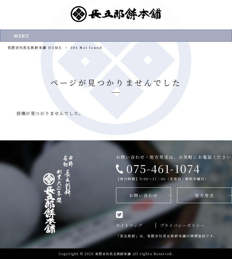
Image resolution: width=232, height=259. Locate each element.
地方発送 (204, 195)
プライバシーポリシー (182, 225)
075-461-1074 (163, 168)
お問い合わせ (143, 195)
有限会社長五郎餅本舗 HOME (35, 47)
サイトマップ (129, 225)
